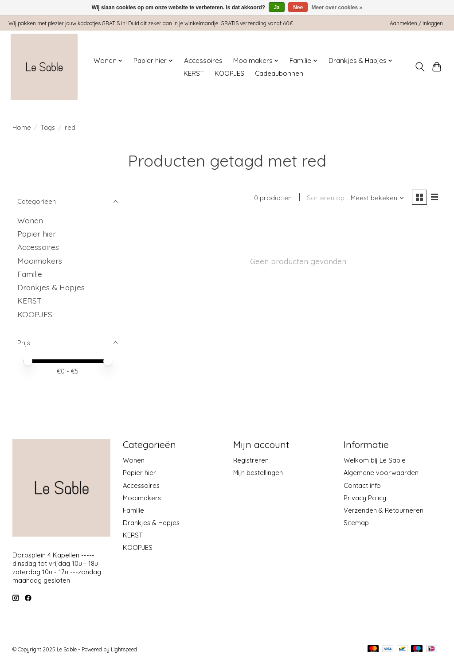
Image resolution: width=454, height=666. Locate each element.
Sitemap (356, 522)
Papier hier (36, 233)
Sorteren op (325, 198)
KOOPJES (229, 73)
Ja (276, 7)
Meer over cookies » (337, 7)
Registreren (251, 460)
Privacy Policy (365, 498)
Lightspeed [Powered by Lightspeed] (124, 649)
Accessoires (203, 60)
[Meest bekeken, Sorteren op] (377, 198)
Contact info (362, 485)
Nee (298, 7)
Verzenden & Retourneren (383, 510)
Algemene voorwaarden (381, 472)
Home (21, 127)
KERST (194, 73)
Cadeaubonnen (279, 73)
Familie (29, 274)
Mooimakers (39, 260)
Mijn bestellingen (258, 472)
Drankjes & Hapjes (51, 287)
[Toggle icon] (419, 67)
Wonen (30, 220)
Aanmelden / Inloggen (416, 23)
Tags (47, 127)
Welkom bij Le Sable (375, 460)
